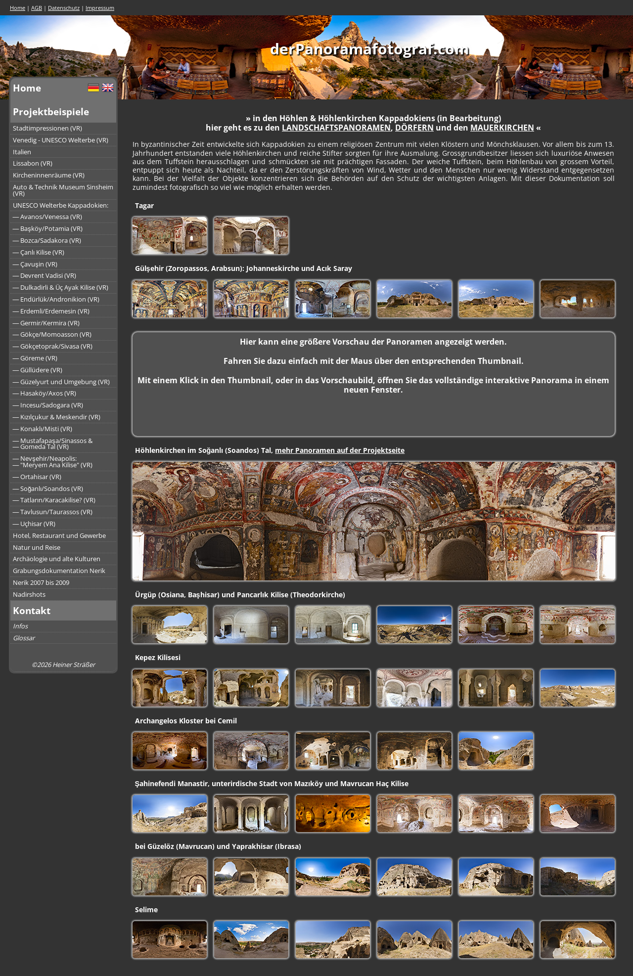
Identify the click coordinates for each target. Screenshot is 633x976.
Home (17, 7)
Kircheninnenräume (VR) (49, 175)
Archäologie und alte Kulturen (56, 558)
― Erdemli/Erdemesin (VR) (51, 311)
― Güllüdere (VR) (38, 369)
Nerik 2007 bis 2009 (41, 582)
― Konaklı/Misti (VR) (43, 428)
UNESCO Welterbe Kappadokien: (60, 205)
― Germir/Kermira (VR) (46, 322)
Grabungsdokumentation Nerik (59, 570)
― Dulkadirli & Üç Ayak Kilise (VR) (61, 287)
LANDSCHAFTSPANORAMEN (336, 127)
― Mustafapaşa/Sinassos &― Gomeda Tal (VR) (52, 443)
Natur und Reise (36, 547)
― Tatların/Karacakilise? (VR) (54, 499)
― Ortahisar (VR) (37, 476)
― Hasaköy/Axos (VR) (45, 393)
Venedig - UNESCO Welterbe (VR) (60, 139)
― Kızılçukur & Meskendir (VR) (57, 416)
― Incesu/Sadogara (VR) (48, 404)
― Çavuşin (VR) (35, 264)
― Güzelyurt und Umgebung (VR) (61, 381)
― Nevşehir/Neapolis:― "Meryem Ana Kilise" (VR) (53, 461)
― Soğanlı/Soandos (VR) (48, 488)
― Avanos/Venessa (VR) (48, 216)
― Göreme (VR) (35, 358)
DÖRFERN (414, 127)
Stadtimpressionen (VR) (47, 128)
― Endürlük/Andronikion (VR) (56, 299)
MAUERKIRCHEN (502, 127)
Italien (22, 151)
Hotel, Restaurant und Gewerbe (59, 535)
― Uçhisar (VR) (34, 523)
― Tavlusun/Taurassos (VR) (53, 511)
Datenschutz (64, 7)
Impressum (100, 7)
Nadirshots (29, 594)
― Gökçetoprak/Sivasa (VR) (53, 346)
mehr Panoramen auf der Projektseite (340, 450)
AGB (36, 7)
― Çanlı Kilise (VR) (39, 252)
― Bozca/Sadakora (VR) (47, 240)
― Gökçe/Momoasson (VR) (52, 334)
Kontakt (31, 610)
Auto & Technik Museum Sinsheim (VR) (63, 190)
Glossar (24, 637)
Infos (20, 625)
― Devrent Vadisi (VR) (45, 275)
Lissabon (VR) (32, 163)
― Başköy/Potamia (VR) (48, 228)
